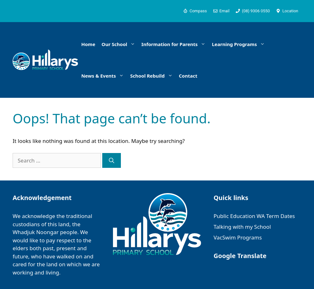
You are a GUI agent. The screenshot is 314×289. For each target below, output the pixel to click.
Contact (188, 76)
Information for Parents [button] (175, 44)
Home (88, 44)
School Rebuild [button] (152, 75)
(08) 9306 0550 (256, 11)
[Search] (111, 160)
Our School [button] (120, 44)
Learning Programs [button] (240, 44)
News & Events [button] (104, 75)
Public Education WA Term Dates (254, 216)
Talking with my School (242, 226)
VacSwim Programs (238, 237)
